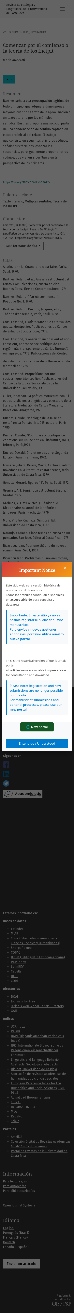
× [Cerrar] (65, 568)
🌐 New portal (37, 727)
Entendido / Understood (37, 743)
